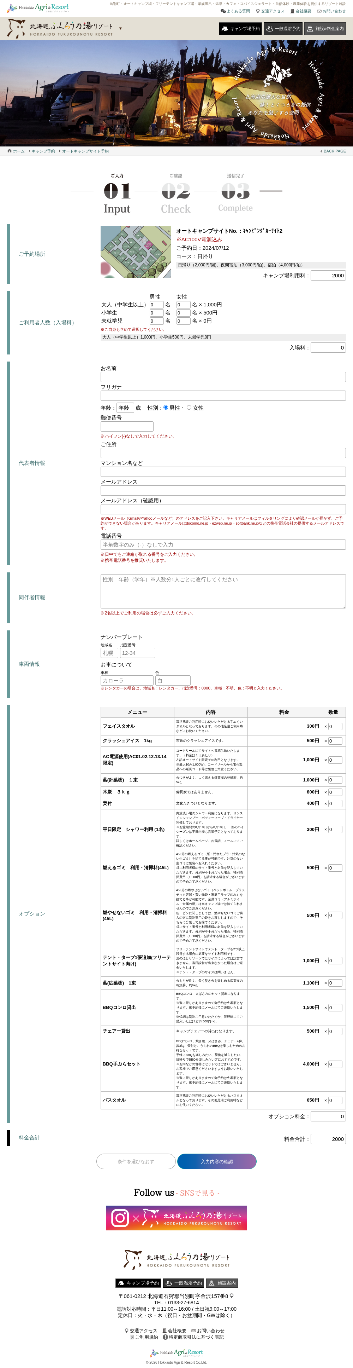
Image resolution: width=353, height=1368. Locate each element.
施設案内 (226, 1283)
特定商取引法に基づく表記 (196, 1337)
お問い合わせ (334, 11)
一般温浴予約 (287, 28)
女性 (197, 408)
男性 (174, 408)
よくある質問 (238, 11)
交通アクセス (273, 11)
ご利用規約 (146, 1337)
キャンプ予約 (43, 151)
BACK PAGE (335, 151)
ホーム (19, 151)
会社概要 (303, 11)
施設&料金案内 (330, 28)
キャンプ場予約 (245, 28)
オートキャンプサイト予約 (85, 151)
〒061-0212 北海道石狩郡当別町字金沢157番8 (173, 1296)
